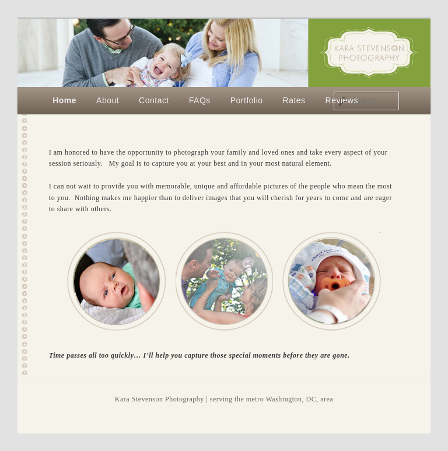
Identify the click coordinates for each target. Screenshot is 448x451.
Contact (154, 100)
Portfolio (246, 100)
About (107, 100)
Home (64, 100)
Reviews (342, 100)
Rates (294, 100)
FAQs (200, 100)
